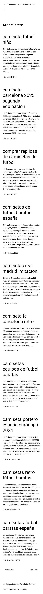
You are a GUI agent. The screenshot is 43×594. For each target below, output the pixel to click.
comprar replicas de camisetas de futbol (20, 156)
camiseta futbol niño (19, 39)
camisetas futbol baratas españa (20, 525)
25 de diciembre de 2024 (11, 459)
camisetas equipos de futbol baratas (20, 369)
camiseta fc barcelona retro (18, 318)
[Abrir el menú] (4, 9)
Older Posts (35, 569)
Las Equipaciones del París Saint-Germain (19, 4)
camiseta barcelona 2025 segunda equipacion (19, 98)
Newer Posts (8, 569)
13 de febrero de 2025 (10, 253)
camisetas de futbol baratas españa (17, 212)
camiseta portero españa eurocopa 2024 (20, 425)
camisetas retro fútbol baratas (19, 475)
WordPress (22, 589)
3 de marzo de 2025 (9, 77)
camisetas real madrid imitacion (20, 268)
